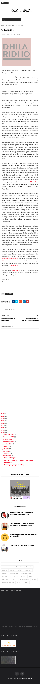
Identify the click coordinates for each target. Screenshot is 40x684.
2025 (2, 416)
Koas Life (4, 576)
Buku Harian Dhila (18, 567)
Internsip (4, 573)
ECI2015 (4, 570)
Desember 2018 (8, 434)
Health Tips (28, 570)
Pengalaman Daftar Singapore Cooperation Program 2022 (21, 513)
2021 (2, 425)
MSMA (30, 576)
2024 (2, 418)
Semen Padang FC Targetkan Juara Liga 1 (19, 460)
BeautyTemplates (26, 678)
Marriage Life (10, 25)
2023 (2, 421)
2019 (2, 430)
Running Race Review (8, 582)
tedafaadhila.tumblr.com (10, 258)
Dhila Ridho (8, 462)
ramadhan (14, 579)
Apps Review (6, 567)
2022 (2, 423)
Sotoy (18, 582)
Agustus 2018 (7, 444)
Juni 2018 (6, 449)
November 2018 (8, 437)
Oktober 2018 (7, 439)
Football (19, 570)
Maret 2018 (7, 456)
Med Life (23, 576)
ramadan (5, 579)
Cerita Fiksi (29, 567)
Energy (12, 570)
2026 (2, 414)
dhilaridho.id (14, 265)
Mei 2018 (6, 451)
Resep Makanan (24, 579)
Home (2, 25)
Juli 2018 (5, 446)
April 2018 (6, 453)
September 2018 (8, 441)
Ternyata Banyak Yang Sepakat (22, 545)
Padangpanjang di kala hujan (14, 465)
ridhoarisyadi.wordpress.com (11, 261)
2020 (2, 428)
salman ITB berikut (30, 182)
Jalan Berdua (14, 573)
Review (34, 579)
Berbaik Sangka (10, 458)
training (25, 582)
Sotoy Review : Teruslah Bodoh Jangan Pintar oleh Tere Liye (22, 524)
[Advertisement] (20, 381)
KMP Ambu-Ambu (26, 573)
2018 (2, 432)
